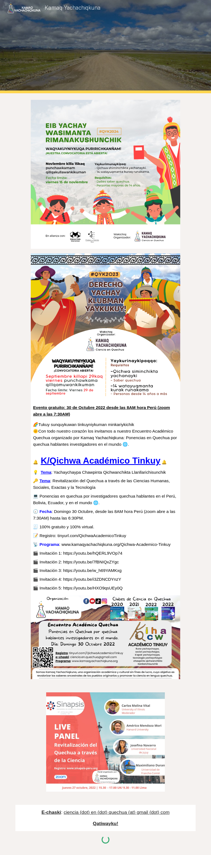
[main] (105, 497)
